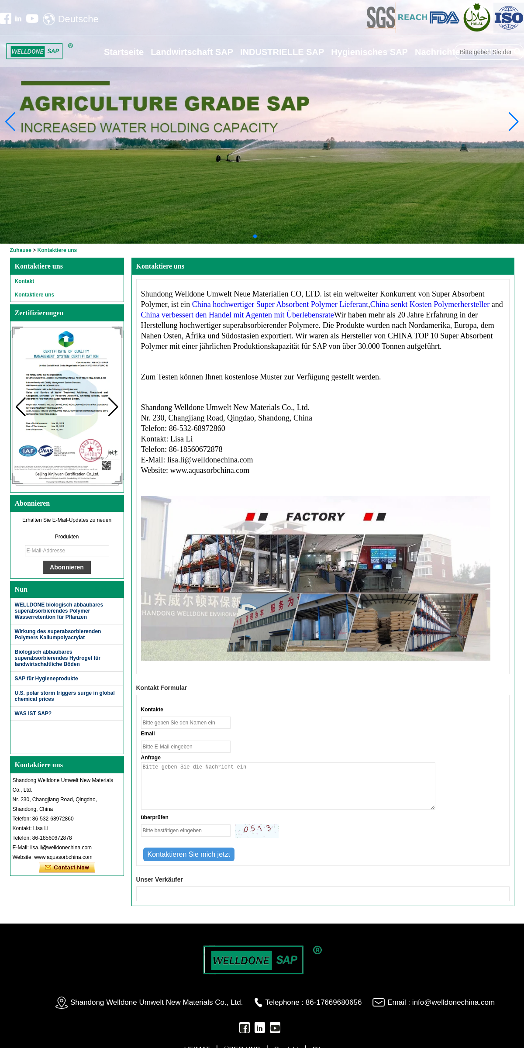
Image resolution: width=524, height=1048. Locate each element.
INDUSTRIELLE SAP (282, 52)
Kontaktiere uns (35, 295)
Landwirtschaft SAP (192, 52)
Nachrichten (440, 52)
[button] (255, 236)
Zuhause (20, 250)
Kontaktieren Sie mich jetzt (67, 867)
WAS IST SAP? (33, 713)
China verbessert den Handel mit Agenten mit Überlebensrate (237, 314)
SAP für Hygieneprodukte (46, 679)
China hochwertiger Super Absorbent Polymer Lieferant (280, 304)
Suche (517, 52)
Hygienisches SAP (369, 52)
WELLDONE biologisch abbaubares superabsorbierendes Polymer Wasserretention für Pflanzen (59, 611)
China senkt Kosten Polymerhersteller (430, 304)
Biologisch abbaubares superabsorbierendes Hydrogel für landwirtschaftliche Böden (58, 658)
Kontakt (24, 281)
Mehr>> (106, 589)
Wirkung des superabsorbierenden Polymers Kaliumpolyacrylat (58, 634)
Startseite (124, 52)
